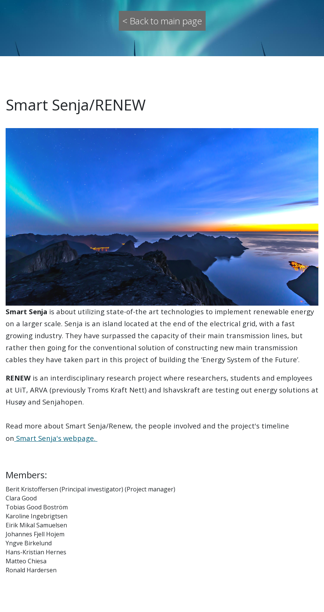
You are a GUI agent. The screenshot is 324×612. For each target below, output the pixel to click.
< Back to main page (162, 21)
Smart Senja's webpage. (55, 438)
